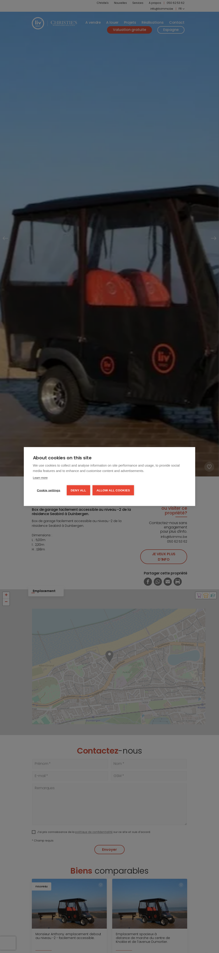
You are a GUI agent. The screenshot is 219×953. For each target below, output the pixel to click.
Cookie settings (49, 490)
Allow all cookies (113, 490)
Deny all (78, 490)
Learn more (40, 477)
